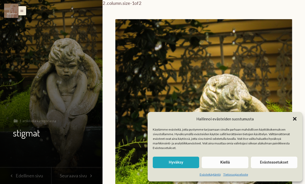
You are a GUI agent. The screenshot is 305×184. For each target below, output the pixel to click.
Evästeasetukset (274, 162)
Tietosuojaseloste (235, 174)
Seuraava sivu (77, 175)
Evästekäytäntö (210, 174)
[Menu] (11, 11)
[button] (294, 118)
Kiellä (225, 162)
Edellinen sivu (25, 175)
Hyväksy (176, 162)
